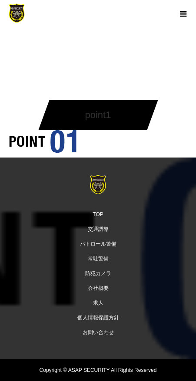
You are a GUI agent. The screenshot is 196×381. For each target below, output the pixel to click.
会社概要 (98, 288)
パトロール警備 (98, 244)
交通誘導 (98, 229)
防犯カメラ (98, 273)
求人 (98, 303)
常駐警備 (98, 259)
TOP (98, 214)
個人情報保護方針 (98, 318)
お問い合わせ (98, 332)
